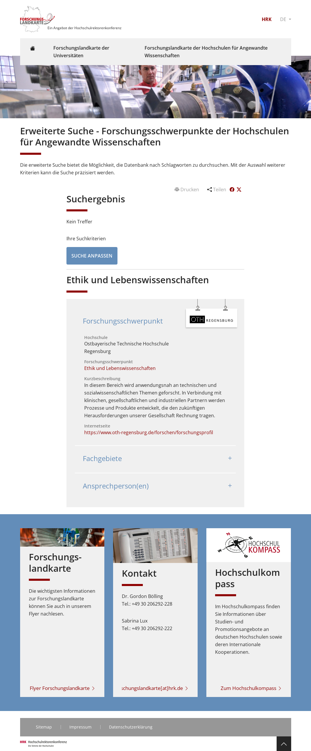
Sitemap (44, 727)
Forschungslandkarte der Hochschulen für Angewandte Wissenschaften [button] (206, 52)
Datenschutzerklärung (130, 727)
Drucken (187, 189)
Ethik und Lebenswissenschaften (120, 368)
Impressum (80, 727)
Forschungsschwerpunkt (123, 321)
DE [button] (283, 19)
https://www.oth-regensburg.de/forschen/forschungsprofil (148, 432)
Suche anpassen (92, 256)
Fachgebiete (102, 458)
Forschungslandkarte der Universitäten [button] (81, 52)
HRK (267, 19)
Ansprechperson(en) (116, 486)
